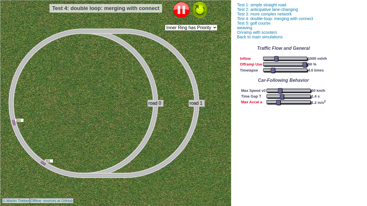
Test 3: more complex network (264, 14)
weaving (244, 27)
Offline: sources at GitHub (51, 201)
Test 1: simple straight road (261, 5)
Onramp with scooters (257, 32)
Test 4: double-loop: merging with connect (275, 18)
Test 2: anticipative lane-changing (267, 9)
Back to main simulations (260, 37)
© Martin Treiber (16, 201)
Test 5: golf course (254, 23)
